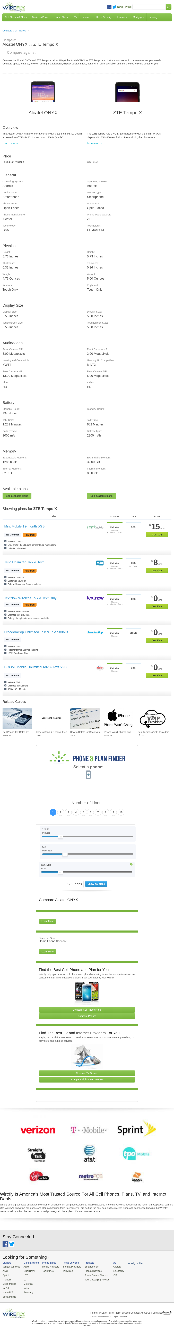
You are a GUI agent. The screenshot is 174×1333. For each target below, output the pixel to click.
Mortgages (138, 17)
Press (128, 6)
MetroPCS (8, 1291)
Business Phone (40, 17)
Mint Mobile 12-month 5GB (24, 526)
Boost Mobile (9, 1295)
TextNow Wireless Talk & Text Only (30, 598)
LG (24, 1279)
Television (66, 1270)
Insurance (122, 17)
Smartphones (88, 1266)
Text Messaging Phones (93, 1279)
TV (75, 17)
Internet (86, 17)
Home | (94, 1311)
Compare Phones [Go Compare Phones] (87, 1016)
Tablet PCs (46, 1270)
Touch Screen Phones (92, 1274)
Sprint (5, 1274)
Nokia (25, 1287)
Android (112, 1266)
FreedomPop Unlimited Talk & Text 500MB (36, 632)
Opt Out (167, 1311)
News (120, 6)
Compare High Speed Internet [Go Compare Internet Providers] (87, 1079)
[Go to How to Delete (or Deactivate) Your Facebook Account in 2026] (85, 718)
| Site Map (156, 1311)
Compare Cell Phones (14, 30)
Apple (25, 1266)
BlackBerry (28, 1270)
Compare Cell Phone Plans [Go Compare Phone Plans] (87, 1009)
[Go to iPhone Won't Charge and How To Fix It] (118, 718)
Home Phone (62, 17)
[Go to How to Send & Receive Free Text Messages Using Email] (51, 718)
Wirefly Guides (130, 1263)
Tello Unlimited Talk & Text (24, 562)
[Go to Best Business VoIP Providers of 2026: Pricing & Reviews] (152, 718)
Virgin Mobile (9, 1283)
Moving (153, 17)
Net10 (5, 1287)
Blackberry (114, 1270)
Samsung (27, 1291)
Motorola (27, 1283)
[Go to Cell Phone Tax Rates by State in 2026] (17, 718)
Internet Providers (69, 1266)
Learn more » (10, 143)
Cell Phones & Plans (16, 17)
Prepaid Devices (90, 1270)
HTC (25, 1274)
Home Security (104, 17)
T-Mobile (7, 1279)
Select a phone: (88, 767)
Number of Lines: (87, 803)
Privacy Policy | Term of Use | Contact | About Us (124, 1311)
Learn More (47, 921)
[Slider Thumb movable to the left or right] (60, 837)
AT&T (5, 1270)
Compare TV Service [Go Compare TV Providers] (87, 1073)
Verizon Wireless (11, 1266)
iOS (110, 1274)
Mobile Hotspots (49, 1266)
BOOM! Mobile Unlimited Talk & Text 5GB (35, 667)
